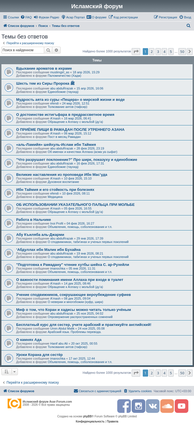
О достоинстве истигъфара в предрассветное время (65, 114)
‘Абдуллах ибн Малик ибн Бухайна (48, 249)
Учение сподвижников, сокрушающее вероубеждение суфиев (73, 295)
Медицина (55, 196)
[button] (136, 51)
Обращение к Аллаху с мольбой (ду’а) (75, 121)
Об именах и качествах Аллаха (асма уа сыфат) (82, 151)
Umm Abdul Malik (62, 328)
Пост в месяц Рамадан (64, 136)
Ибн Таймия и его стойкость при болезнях (55, 189)
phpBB (87, 416)
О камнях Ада (29, 340)
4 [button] (164, 51)
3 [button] (158, 51)
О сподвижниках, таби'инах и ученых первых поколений (88, 242)
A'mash (55, 118)
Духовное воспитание (63, 181)
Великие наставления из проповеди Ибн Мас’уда (61, 174)
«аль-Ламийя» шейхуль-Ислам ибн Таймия (56, 144)
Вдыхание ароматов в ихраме (44, 68)
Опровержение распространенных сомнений (80, 317)
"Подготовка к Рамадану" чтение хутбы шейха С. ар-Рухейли (72, 264)
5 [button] (171, 51)
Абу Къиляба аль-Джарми (40, 234)
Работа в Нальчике (33, 219)
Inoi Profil (56, 223)
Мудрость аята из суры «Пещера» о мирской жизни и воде (70, 99)
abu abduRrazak (61, 88)
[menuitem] (26, 17)
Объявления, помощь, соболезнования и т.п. (80, 227)
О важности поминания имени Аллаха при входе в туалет (69, 279)
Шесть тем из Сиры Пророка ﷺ (45, 83)
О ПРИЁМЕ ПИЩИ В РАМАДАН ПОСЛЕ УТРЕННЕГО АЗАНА (70, 129)
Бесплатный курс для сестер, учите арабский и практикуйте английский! (83, 325)
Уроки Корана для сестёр (39, 355)
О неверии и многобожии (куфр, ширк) (75, 302)
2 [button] (152, 51)
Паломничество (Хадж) (64, 75)
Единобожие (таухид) (63, 91)
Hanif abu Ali (59, 343)
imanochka (57, 268)
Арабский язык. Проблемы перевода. (74, 332)
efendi (54, 103)
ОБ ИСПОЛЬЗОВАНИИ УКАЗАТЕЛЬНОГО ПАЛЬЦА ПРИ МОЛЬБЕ (75, 204)
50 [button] (182, 51)
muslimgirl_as (59, 72)
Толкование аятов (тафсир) (67, 106)
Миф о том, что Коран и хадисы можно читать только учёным (73, 310)
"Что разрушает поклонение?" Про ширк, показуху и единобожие (76, 159)
